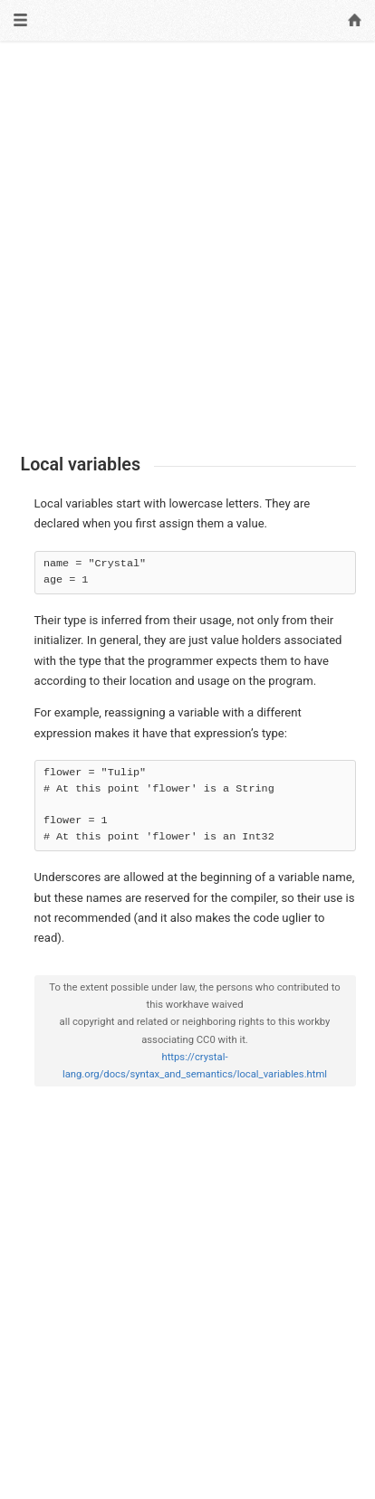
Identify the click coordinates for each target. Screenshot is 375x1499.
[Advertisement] (187, 248)
